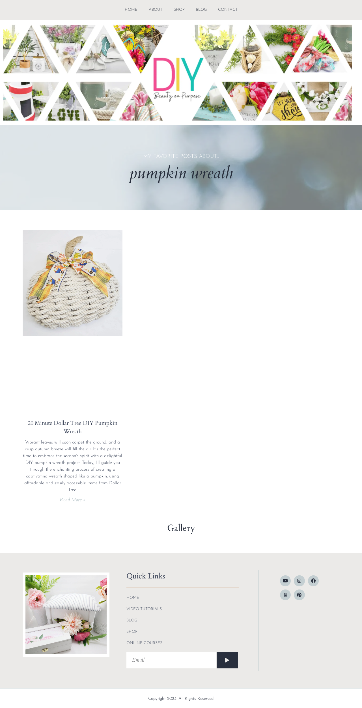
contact (228, 10)
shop (179, 10)
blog (201, 10)
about (155, 10)
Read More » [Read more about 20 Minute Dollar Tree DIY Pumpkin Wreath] (72, 499)
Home (131, 10)
